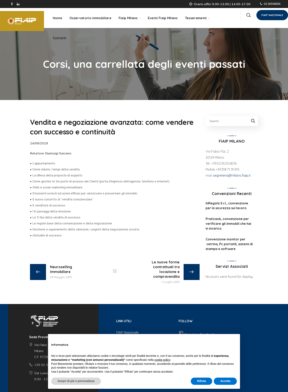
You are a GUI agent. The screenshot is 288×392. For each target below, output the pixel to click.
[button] (248, 15)
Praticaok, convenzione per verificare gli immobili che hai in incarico (228, 223)
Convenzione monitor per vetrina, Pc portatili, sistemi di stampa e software (229, 244)
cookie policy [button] (162, 359)
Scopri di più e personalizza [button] (76, 381)
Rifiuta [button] (201, 381)
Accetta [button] (225, 381)
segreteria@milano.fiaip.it (232, 175)
